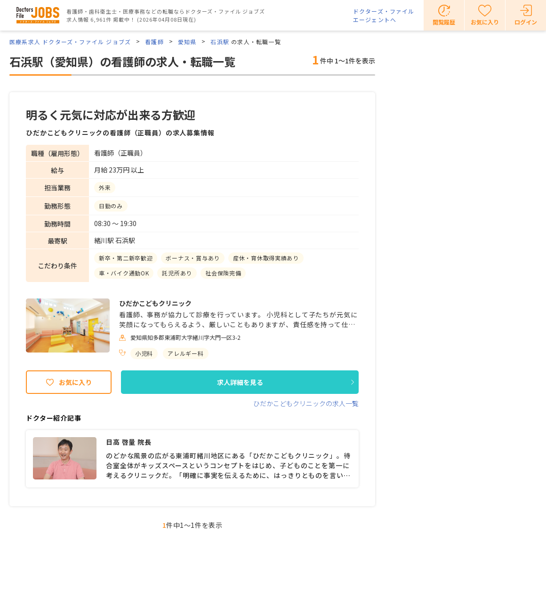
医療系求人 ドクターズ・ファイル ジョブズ (70, 42)
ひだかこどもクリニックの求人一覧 (306, 403)
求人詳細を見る (240, 382)
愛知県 (187, 42)
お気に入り (75, 382)
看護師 (154, 42)
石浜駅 (219, 42)
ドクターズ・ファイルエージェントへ (383, 15)
